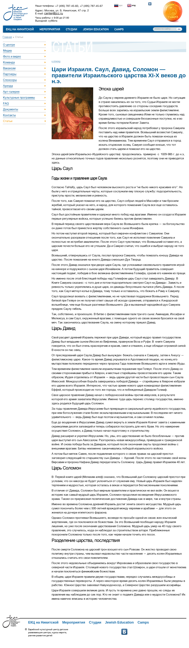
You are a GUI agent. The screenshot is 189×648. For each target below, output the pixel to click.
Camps (119, 29)
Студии (71, 29)
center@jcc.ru (53, 13)
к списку (56, 61)
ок (179, 29)
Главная (7, 37)
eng (134, 5)
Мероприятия (50, 29)
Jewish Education (96, 29)
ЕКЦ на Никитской (20, 29)
